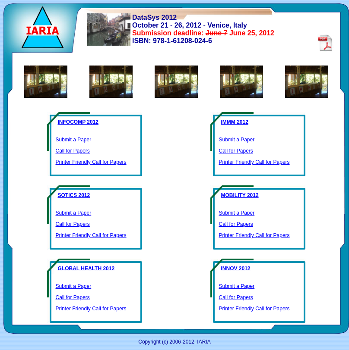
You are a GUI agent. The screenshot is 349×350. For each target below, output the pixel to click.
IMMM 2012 (234, 122)
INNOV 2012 (236, 269)
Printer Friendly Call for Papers (91, 162)
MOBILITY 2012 (240, 195)
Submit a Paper (74, 140)
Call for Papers (73, 151)
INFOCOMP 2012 (78, 122)
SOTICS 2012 (74, 195)
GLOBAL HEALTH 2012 (86, 269)
